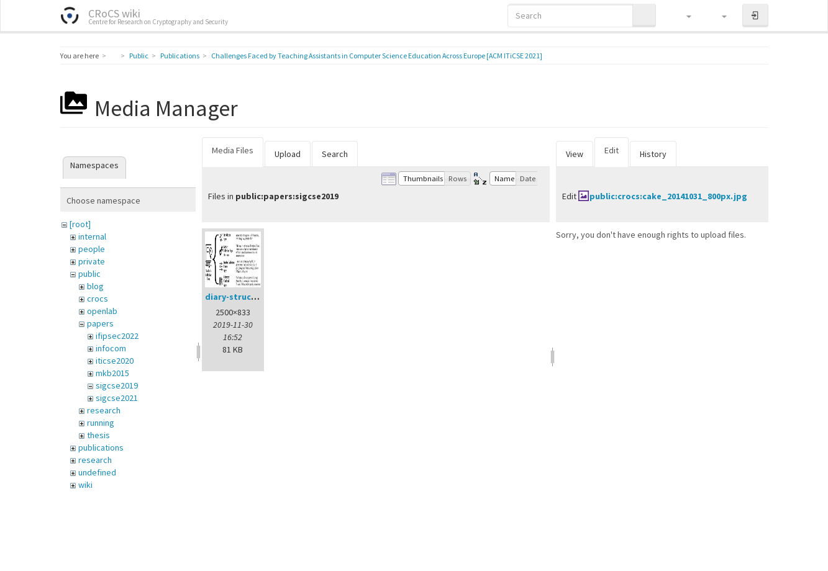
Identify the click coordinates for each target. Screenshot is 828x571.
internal (92, 236)
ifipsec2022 (117, 335)
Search (335, 154)
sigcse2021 (117, 397)
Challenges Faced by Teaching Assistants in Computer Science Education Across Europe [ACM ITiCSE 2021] (376, 55)
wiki (85, 484)
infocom (111, 348)
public (89, 273)
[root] (80, 224)
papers (100, 323)
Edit (611, 150)
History (653, 154)
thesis (98, 435)
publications (101, 447)
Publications (179, 55)
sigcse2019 (117, 385)
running (100, 422)
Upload (288, 154)
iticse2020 (115, 360)
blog (95, 286)
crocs (97, 298)
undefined (97, 472)
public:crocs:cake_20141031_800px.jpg (668, 196)
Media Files (232, 150)
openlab (102, 311)
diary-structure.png (246, 296)
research (104, 410)
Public (138, 55)
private (91, 261)
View (574, 154)
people (91, 248)
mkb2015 (112, 373)
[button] (683, 15)
